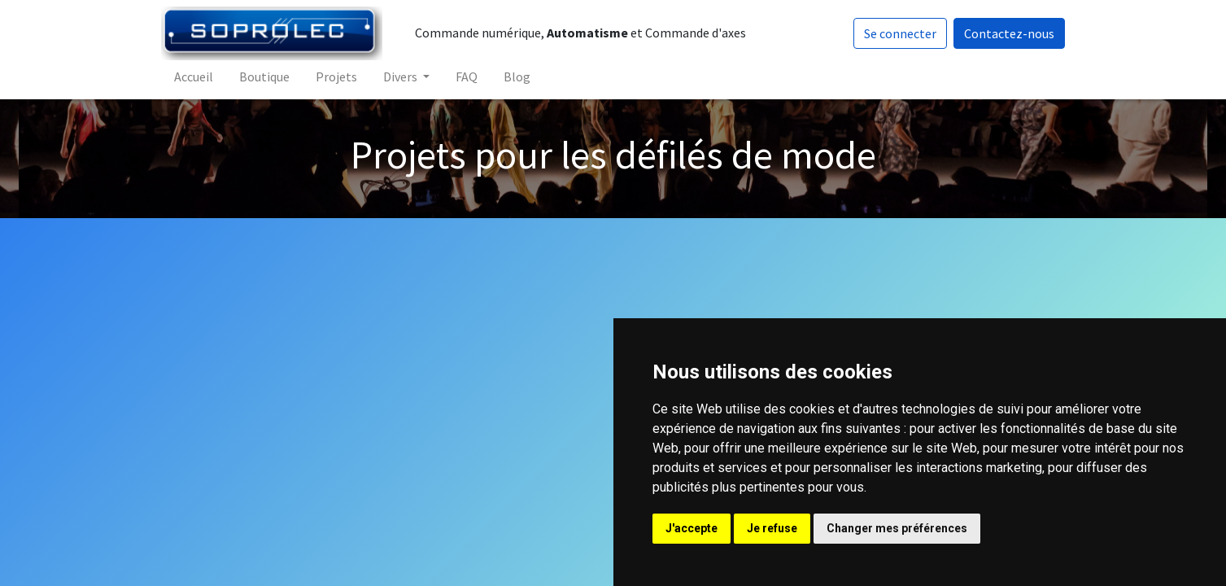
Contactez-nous (1008, 33)
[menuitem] (194, 76)
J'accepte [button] (691, 528)
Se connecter (899, 33)
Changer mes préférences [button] (897, 528)
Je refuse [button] (772, 528)
